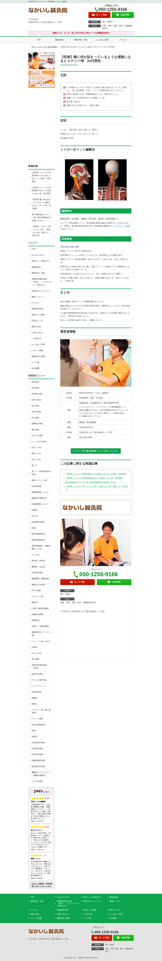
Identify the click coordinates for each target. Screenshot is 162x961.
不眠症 (34, 647)
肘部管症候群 (37, 754)
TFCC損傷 (36, 590)
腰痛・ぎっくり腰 (39, 480)
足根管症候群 (37, 749)
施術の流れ (36, 327)
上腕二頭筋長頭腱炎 (40, 608)
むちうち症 (36, 653)
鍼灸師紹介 (60, 40)
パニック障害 (37, 719)
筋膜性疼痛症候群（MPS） (39, 666)
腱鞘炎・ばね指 (38, 567)
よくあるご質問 (102, 40)
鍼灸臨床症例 (37, 309)
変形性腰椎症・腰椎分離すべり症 (41, 547)
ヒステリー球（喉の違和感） (47, 47)
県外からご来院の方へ (41, 261)
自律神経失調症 (38, 522)
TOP (39, 40)
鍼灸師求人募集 (38, 356)
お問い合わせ (37, 333)
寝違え (34, 704)
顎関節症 (35, 620)
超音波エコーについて (41, 291)
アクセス (123, 40)
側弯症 (34, 737)
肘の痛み (35, 406)
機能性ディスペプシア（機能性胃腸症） (41, 773)
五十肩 (34, 516)
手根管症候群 (37, 573)
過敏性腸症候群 (38, 760)
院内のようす (37, 321)
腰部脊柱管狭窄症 (39, 498)
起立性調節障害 (38, 725)
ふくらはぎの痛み (39, 442)
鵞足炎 (34, 602)
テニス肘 (35, 555)
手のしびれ (36, 447)
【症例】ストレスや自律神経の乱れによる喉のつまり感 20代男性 (94, 478)
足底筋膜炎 (36, 692)
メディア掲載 (37, 350)
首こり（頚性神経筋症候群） (41, 472)
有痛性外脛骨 (37, 614)
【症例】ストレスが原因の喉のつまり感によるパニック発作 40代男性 (96, 474)
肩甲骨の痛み (37, 394)
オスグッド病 (37, 596)
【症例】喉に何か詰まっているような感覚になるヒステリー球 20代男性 (41, 203)
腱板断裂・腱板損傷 (40, 579)
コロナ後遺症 (37, 781)
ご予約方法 (36, 338)
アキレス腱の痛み (39, 680)
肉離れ (34, 698)
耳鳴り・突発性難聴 (40, 626)
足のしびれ (36, 459)
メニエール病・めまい (41, 641)
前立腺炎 (35, 659)
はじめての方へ (38, 255)
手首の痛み (36, 412)
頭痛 (34, 528)
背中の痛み (36, 400)
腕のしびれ (36, 453)
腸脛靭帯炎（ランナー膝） (41, 633)
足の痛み (35, 418)
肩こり (34, 465)
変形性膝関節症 (38, 534)
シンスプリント (38, 686)
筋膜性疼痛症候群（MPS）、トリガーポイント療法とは (41, 282)
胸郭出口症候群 (38, 585)
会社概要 (35, 368)
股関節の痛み (37, 424)
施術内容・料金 (81, 40)
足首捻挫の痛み (38, 743)
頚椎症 (34, 510)
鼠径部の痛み (37, 674)
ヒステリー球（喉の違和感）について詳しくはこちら (95, 451)
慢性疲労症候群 (38, 766)
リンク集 (35, 362)
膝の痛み (35, 430)
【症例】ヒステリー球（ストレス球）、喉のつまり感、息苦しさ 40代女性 (41, 230)
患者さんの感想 (38, 315)
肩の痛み (35, 388)
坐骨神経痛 (36, 486)
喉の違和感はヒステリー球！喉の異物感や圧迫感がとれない (91, 482)
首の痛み (35, 382)
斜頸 (34, 731)
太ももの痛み (37, 436)
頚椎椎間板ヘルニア (40, 504)
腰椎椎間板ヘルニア (40, 492)
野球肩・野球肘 (38, 561)
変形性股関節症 (38, 540)
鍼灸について (37, 297)
